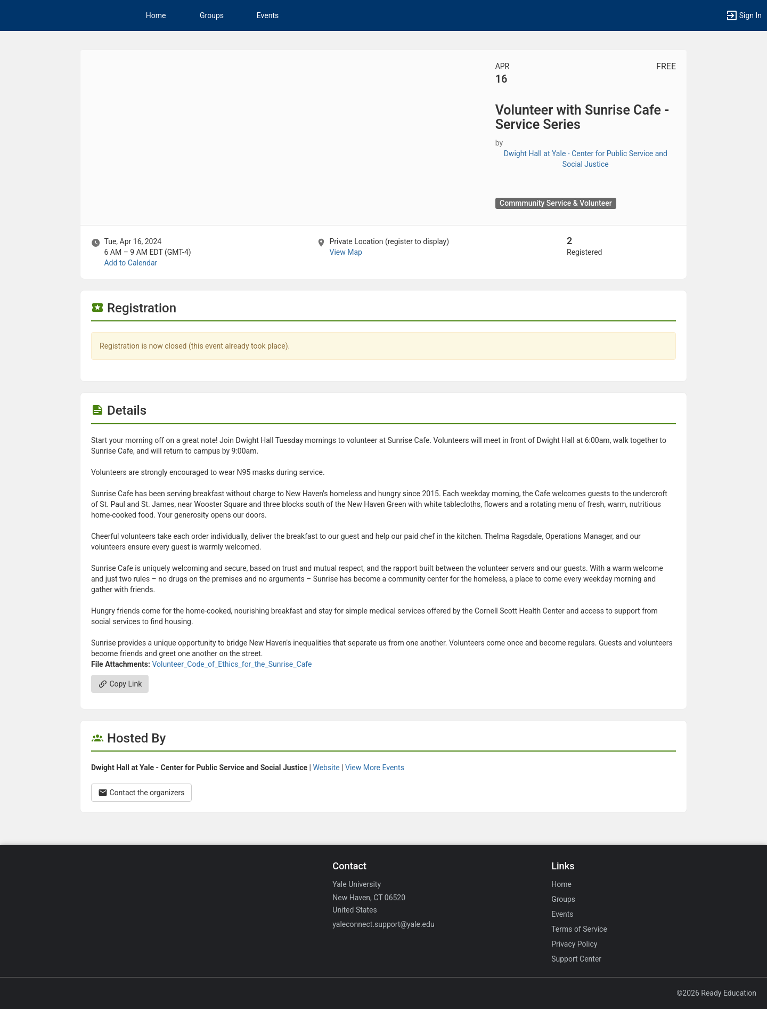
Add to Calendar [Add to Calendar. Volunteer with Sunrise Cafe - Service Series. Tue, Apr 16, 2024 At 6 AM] (130, 263)
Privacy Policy (574, 944)
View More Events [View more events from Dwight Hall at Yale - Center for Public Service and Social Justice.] (374, 767)
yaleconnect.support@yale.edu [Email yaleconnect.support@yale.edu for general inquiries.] (383, 924)
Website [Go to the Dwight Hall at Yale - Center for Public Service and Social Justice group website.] (326, 767)
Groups (212, 15)
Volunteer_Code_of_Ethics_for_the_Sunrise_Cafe (232, 664)
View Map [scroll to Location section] (345, 252)
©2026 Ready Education (716, 993)
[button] (743, 15)
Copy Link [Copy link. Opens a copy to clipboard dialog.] (120, 684)
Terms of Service (579, 929)
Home (561, 884)
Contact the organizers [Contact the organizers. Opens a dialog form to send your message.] (141, 792)
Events (268, 15)
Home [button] (156, 15)
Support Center (576, 959)
